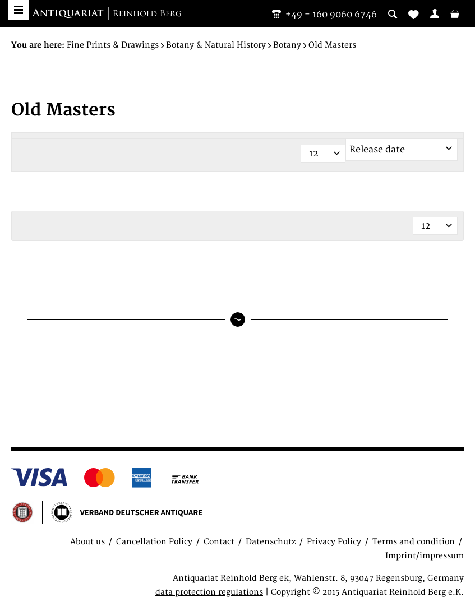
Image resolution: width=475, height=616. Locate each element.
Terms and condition (413, 541)
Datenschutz (271, 541)
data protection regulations (209, 592)
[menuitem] (435, 13)
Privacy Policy (334, 541)
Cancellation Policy (154, 541)
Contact (219, 541)
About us (87, 541)
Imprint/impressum (424, 556)
